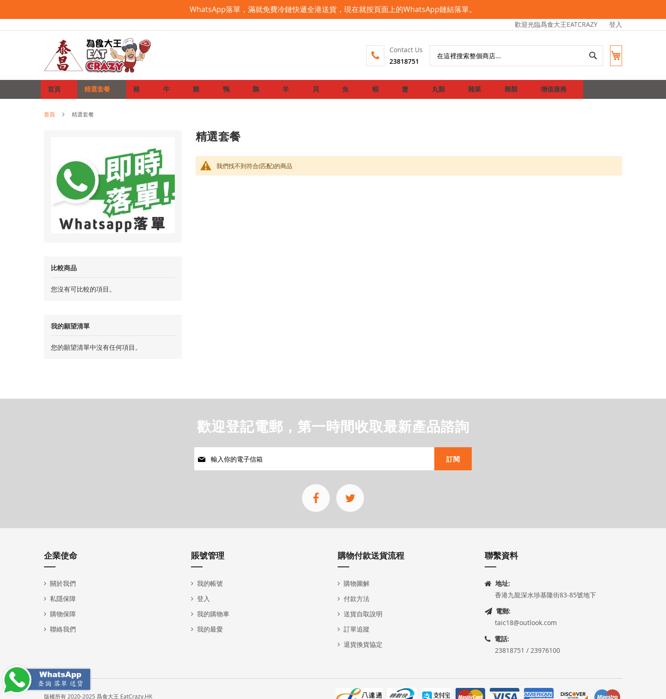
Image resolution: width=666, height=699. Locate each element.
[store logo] (98, 55)
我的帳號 (210, 583)
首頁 (49, 121)
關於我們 (63, 583)
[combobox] (508, 55)
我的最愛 (210, 629)
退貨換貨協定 (363, 644)
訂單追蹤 (357, 629)
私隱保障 (63, 598)
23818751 (396, 61)
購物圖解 (357, 583)
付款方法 (357, 598)
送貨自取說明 (363, 613)
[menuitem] (95, 93)
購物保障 (63, 613)
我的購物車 (213, 613)
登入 (615, 24)
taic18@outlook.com (526, 622)
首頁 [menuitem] (56, 92)
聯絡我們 (63, 629)
